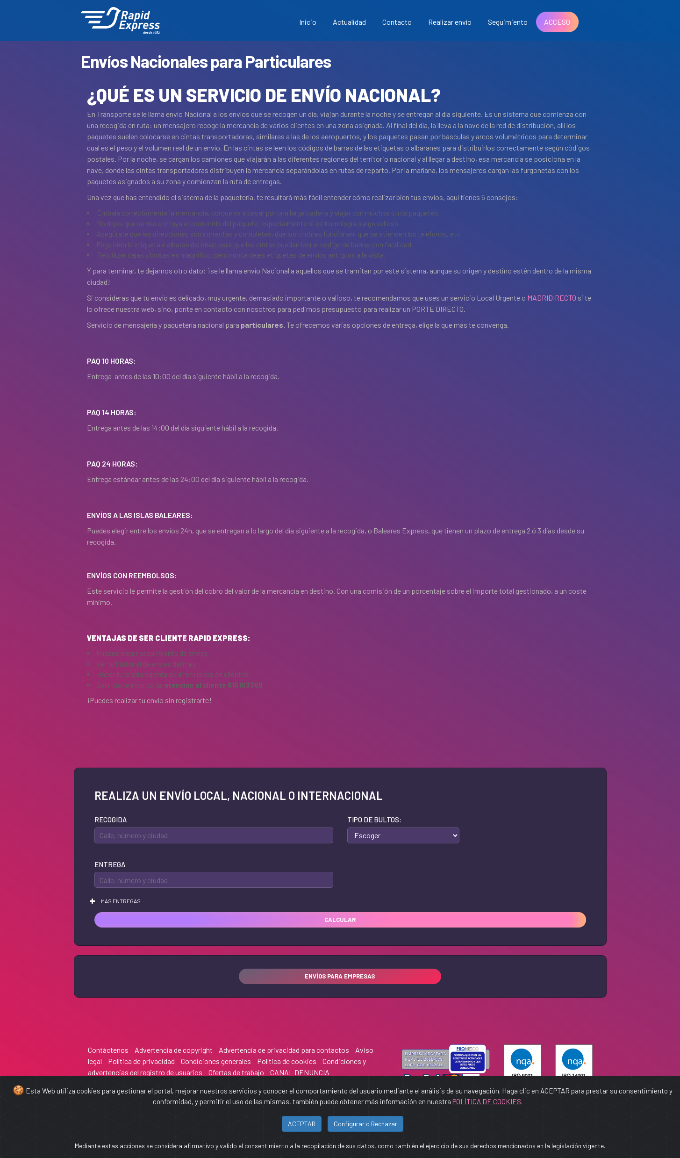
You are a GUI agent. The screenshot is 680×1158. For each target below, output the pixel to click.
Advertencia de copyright (174, 1049)
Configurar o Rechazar (365, 1124)
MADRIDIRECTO (551, 297)
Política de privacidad (141, 1061)
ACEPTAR (301, 1124)
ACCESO (557, 21)
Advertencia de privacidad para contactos (284, 1049)
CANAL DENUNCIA (299, 1072)
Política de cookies (286, 1061)
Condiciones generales (216, 1061)
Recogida (110, 819)
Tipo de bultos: (374, 819)
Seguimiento (508, 21)
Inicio (307, 21)
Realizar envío (450, 21)
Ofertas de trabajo (236, 1072)
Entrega (109, 864)
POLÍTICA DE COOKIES (486, 1101)
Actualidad (349, 21)
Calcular (340, 919)
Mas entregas (115, 901)
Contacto (397, 21)
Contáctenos (108, 1049)
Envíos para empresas (340, 976)
